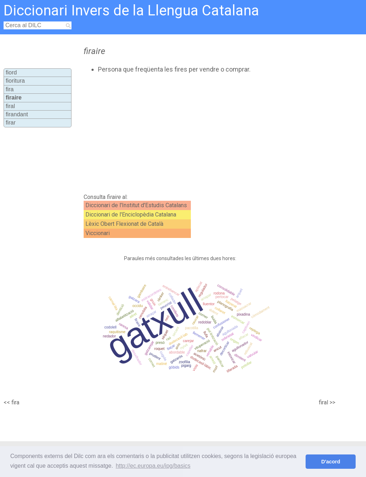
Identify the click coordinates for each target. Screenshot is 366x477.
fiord (11, 72)
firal (10, 106)
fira (10, 89)
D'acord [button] (330, 461)
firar (11, 123)
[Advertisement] (203, 133)
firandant (17, 114)
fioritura (15, 81)
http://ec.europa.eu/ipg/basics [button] (153, 466)
